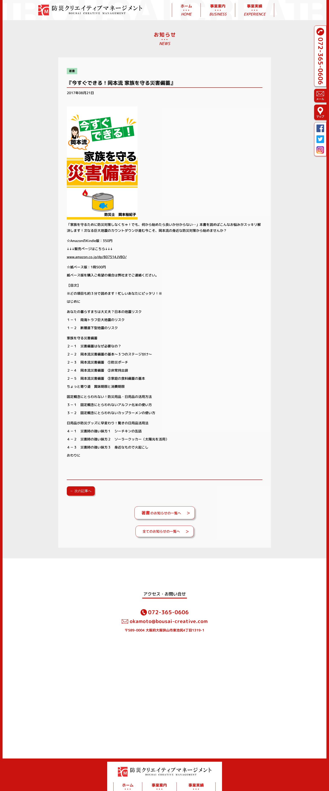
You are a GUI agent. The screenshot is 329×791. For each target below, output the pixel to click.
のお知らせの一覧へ (161, 513)
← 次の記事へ (80, 491)
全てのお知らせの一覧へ (161, 531)
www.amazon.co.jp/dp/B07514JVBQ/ (97, 257)
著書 (72, 71)
